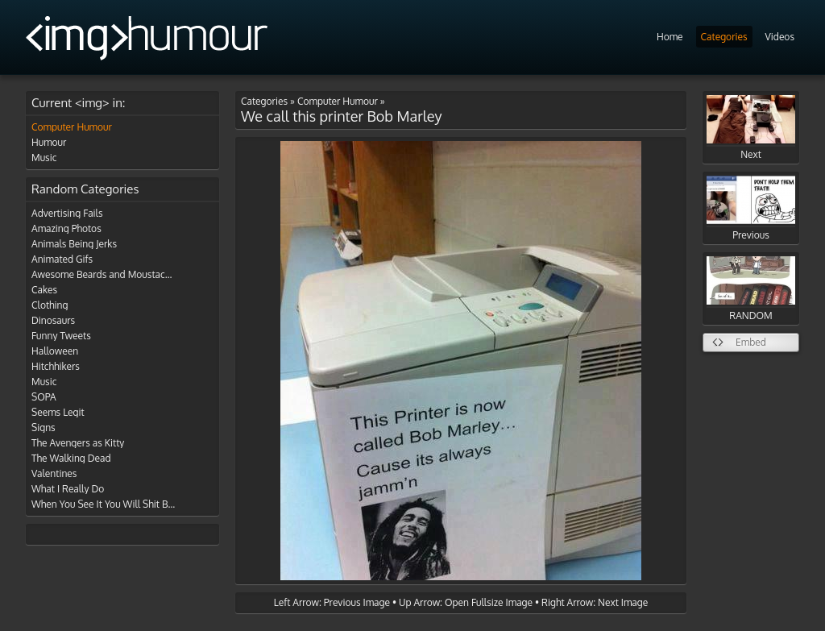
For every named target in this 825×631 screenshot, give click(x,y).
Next (751, 127)
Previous (751, 208)
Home (670, 37)
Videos (779, 37)
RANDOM (751, 289)
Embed (751, 342)
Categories (724, 37)
